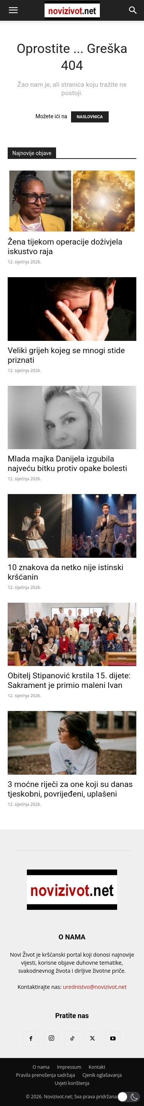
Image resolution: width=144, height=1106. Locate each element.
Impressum (69, 1067)
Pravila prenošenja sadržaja (45, 1075)
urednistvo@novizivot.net (95, 986)
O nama (41, 1067)
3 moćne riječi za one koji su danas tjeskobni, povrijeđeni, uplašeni (70, 789)
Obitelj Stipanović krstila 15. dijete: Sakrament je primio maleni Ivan (69, 680)
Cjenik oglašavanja (102, 1075)
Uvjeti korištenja (72, 1083)
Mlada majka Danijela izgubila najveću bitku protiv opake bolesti (67, 463)
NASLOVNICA (90, 116)
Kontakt (97, 1067)
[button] (13, 10)
